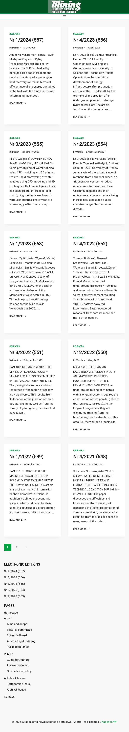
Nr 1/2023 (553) (26, 244)
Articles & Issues (14, 678)
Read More (17, 103)
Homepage (11, 612)
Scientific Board (17, 635)
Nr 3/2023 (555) (26, 144)
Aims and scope (17, 624)
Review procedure (18, 665)
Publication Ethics (18, 646)
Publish (8, 654)
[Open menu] (64, 16)
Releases (14, 34)
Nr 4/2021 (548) (90, 456)
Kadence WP (109, 721)
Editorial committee (19, 629)
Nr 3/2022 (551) (26, 352)
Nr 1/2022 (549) (26, 456)
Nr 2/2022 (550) (90, 352)
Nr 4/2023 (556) (90, 40)
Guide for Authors (18, 659)
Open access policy (19, 671)
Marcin (15, 47)
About (8, 618)
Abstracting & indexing (21, 641)
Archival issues (16, 689)
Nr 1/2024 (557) (26, 40)
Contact (9, 696)
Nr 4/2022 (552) (90, 244)
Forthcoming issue (19, 684)
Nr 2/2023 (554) (90, 144)
